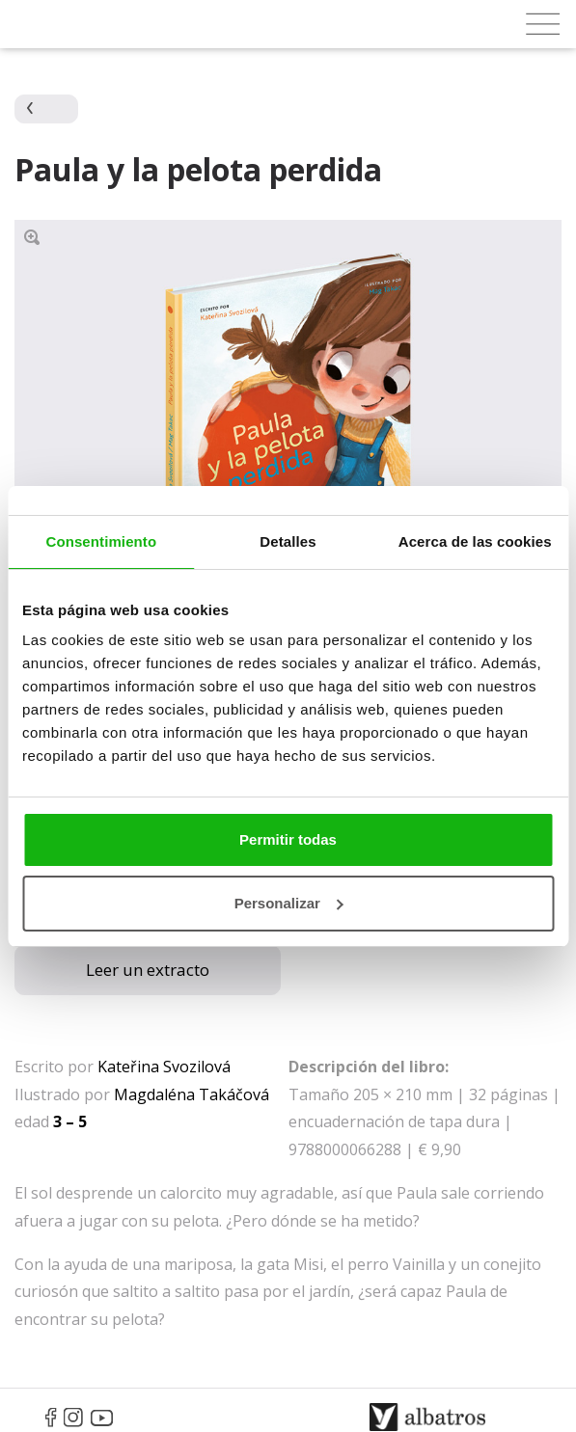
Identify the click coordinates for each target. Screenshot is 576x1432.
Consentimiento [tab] (100, 541)
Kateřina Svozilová (164, 1066)
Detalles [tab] (287, 541)
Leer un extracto (147, 970)
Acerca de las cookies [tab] (475, 541)
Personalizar (288, 903)
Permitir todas (288, 839)
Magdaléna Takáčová (191, 1094)
